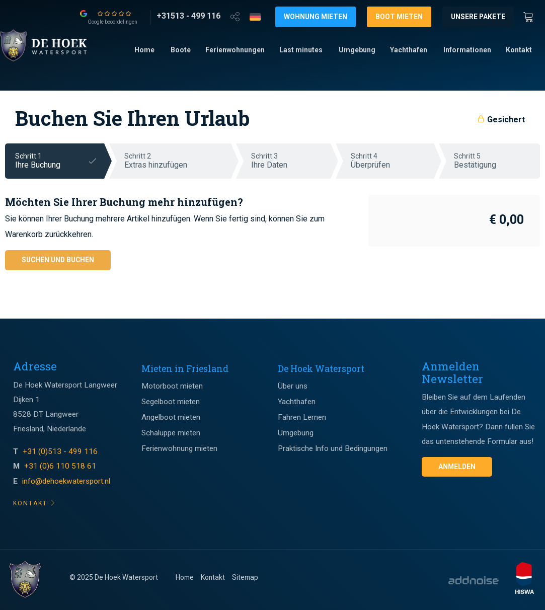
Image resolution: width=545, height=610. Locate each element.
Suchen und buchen (58, 260)
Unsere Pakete (478, 17)
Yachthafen (408, 50)
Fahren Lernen (302, 417)
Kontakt (519, 50)
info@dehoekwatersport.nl (66, 481)
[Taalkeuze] (255, 16)
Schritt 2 (177, 161)
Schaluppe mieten (170, 432)
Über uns (292, 386)
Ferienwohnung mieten (179, 448)
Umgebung (357, 50)
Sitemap (245, 577)
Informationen (467, 50)
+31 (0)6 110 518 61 (60, 466)
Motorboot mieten (172, 386)
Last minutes (301, 50)
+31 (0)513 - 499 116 (61, 451)
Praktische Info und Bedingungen (332, 448)
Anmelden (457, 467)
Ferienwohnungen (235, 50)
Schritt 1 (59, 161)
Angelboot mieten (170, 417)
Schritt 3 (291, 161)
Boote (181, 50)
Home (144, 50)
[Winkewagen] (531, 16)
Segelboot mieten (170, 401)
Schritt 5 (497, 161)
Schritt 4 (392, 161)
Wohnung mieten (315, 17)
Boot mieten (399, 17)
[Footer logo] (25, 580)
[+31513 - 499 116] (188, 16)
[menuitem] (144, 50)
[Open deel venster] (235, 16)
